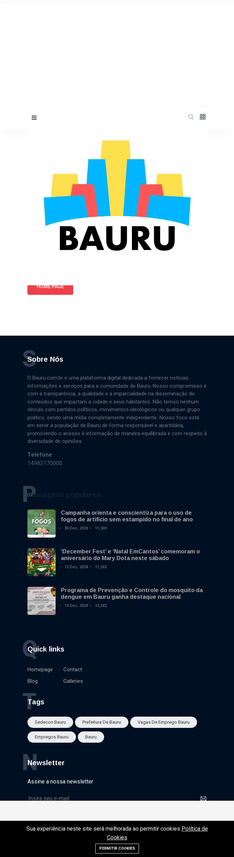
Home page (50, 286)
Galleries (73, 681)
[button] (34, 118)
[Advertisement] (117, 53)
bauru (91, 736)
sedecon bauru (50, 722)
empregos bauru (52, 736)
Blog (32, 681)
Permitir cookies (117, 848)
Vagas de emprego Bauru (164, 722)
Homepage (40, 669)
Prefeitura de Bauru (101, 722)
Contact (72, 669)
